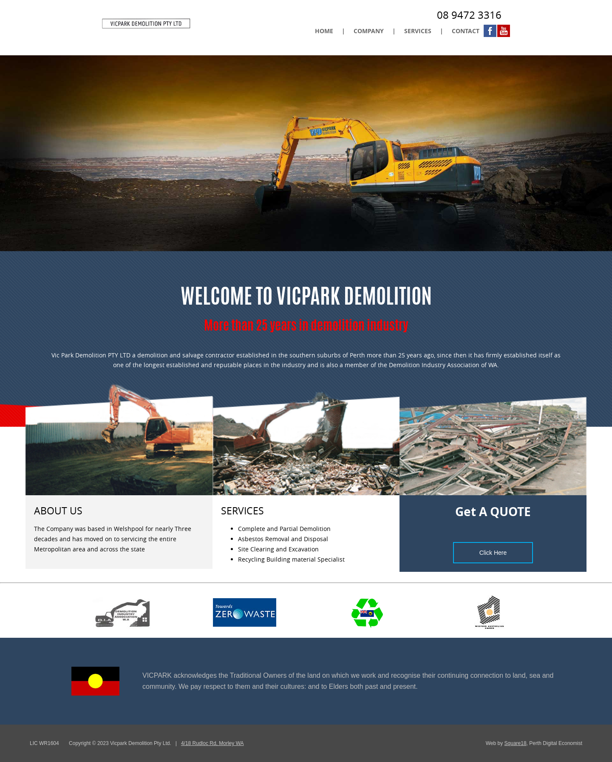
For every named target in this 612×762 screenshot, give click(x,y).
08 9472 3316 (469, 15)
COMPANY (369, 31)
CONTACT (465, 31)
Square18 (515, 743)
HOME (324, 31)
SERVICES (417, 31)
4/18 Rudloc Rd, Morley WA (212, 743)
